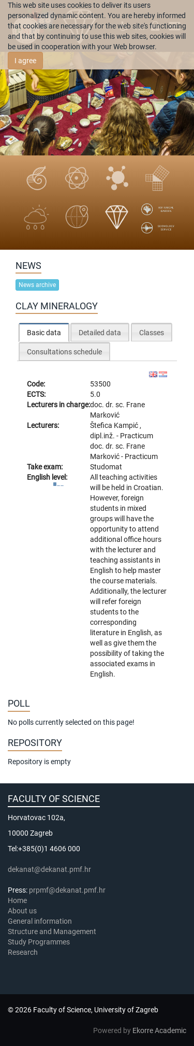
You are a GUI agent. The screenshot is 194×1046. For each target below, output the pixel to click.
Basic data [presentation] (44, 332)
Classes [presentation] (151, 332)
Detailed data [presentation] (100, 332)
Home (17, 900)
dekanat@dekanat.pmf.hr (49, 869)
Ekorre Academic (159, 1030)
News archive (37, 285)
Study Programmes (39, 942)
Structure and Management (52, 931)
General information (40, 921)
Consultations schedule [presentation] (64, 352)
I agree (25, 60)
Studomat (106, 467)
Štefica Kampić (115, 425)
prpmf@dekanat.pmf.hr (67, 890)
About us (23, 911)
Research (23, 952)
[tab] (44, 332)
